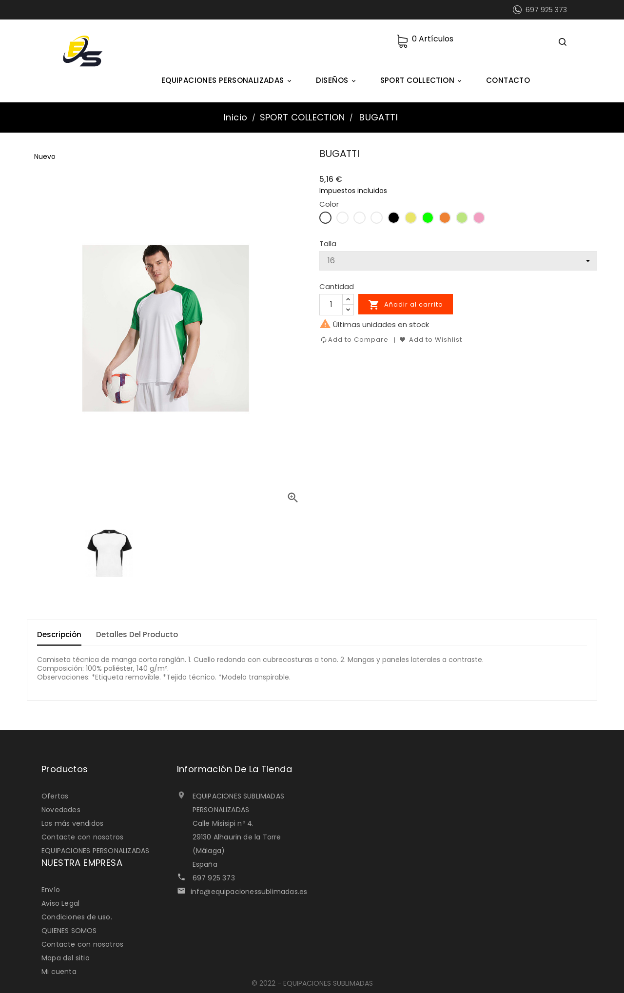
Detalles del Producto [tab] (137, 634)
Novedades (60, 810)
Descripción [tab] (59, 634)
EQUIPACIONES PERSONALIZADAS (227, 80)
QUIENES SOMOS (69, 930)
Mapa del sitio (65, 958)
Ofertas (54, 796)
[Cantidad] (331, 304)
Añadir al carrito (405, 305)
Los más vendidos (72, 823)
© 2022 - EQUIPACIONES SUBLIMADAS (312, 983)
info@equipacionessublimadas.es (249, 891)
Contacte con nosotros (82, 837)
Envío (50, 890)
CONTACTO (508, 80)
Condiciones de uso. (76, 917)
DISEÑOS (337, 80)
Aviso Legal (60, 903)
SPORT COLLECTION (422, 80)
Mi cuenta (59, 971)
